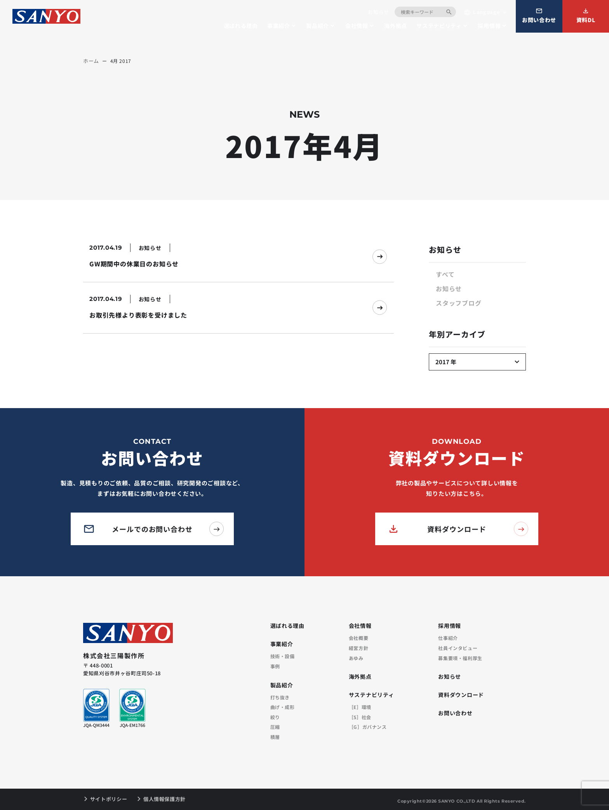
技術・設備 (282, 656)
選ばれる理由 (241, 26)
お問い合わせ (539, 15)
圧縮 (275, 727)
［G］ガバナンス (368, 727)
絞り (275, 717)
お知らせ (378, 12)
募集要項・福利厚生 (460, 658)
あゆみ (356, 658)
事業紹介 (278, 26)
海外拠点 (395, 26)
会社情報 (356, 26)
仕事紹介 (448, 638)
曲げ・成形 (282, 707)
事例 (275, 666)
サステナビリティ (439, 26)
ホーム (91, 60)
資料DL (585, 15)
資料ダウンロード (461, 695)
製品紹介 (317, 26)
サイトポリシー (108, 799)
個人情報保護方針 (164, 799)
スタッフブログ (459, 303)
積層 (275, 737)
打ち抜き (280, 697)
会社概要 (358, 638)
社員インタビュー (457, 648)
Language (482, 12)
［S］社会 (360, 717)
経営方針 (358, 648)
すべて (445, 274)
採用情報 (489, 26)
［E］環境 (360, 707)
